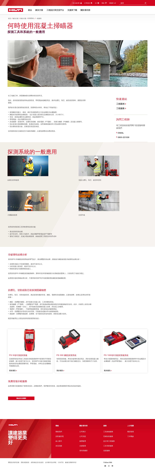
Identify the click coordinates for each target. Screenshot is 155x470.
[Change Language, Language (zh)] (97, 3)
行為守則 (61, 462)
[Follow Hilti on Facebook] (105, 466)
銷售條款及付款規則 (37, 462)
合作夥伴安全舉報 (50, 462)
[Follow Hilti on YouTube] (112, 466)
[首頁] (15, 10)
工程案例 (120, 104)
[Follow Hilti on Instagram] (109, 466)
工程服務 (120, 108)
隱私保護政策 (25, 462)
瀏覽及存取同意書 (13, 462)
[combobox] (133, 3)
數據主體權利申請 (70, 462)
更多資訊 (12, 370)
